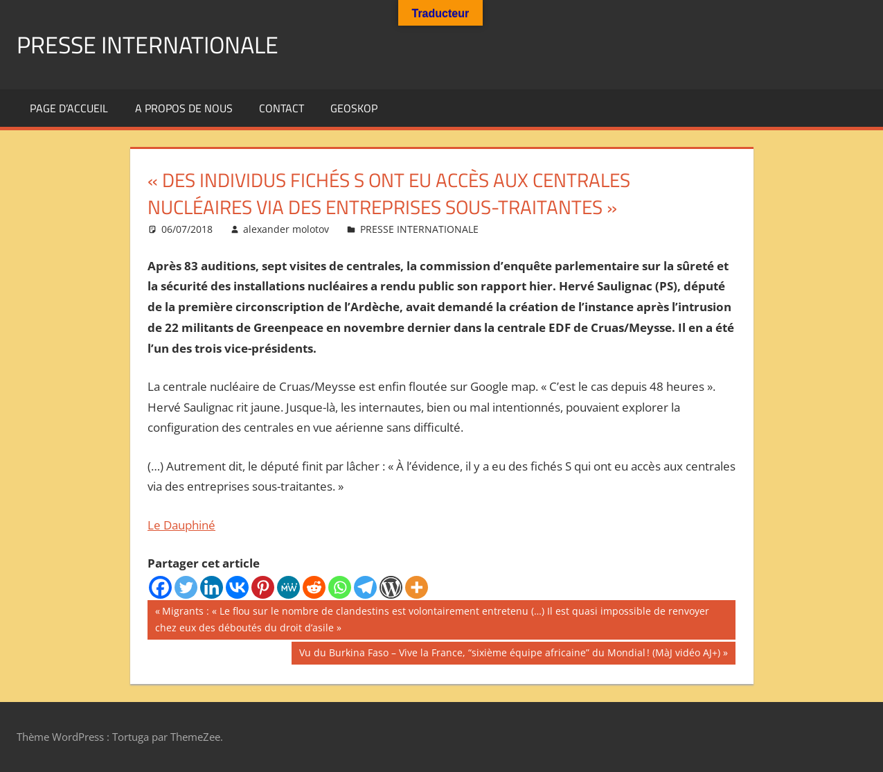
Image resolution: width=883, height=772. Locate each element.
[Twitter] (186, 587)
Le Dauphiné (181, 525)
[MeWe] (288, 587)
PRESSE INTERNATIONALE (156, 44)
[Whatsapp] (339, 587)
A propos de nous (184, 108)
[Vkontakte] (237, 587)
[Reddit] (314, 587)
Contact (281, 108)
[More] (416, 587)
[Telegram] (365, 587)
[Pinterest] (262, 587)
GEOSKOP (353, 108)
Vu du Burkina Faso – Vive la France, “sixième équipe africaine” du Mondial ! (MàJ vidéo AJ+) (509, 654)
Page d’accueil (69, 108)
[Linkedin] (211, 587)
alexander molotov (286, 229)
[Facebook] (160, 587)
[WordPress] (391, 587)
